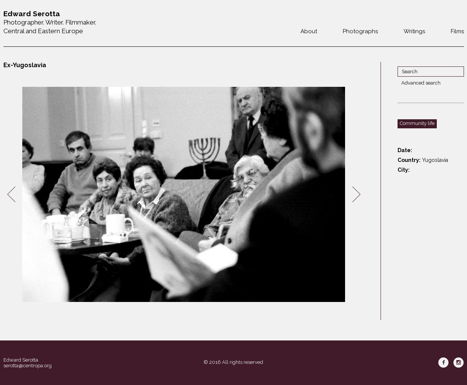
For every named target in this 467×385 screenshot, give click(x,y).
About (309, 31)
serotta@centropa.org (27, 365)
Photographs (360, 31)
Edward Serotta (20, 360)
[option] (183, 194)
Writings (414, 31)
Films (457, 31)
